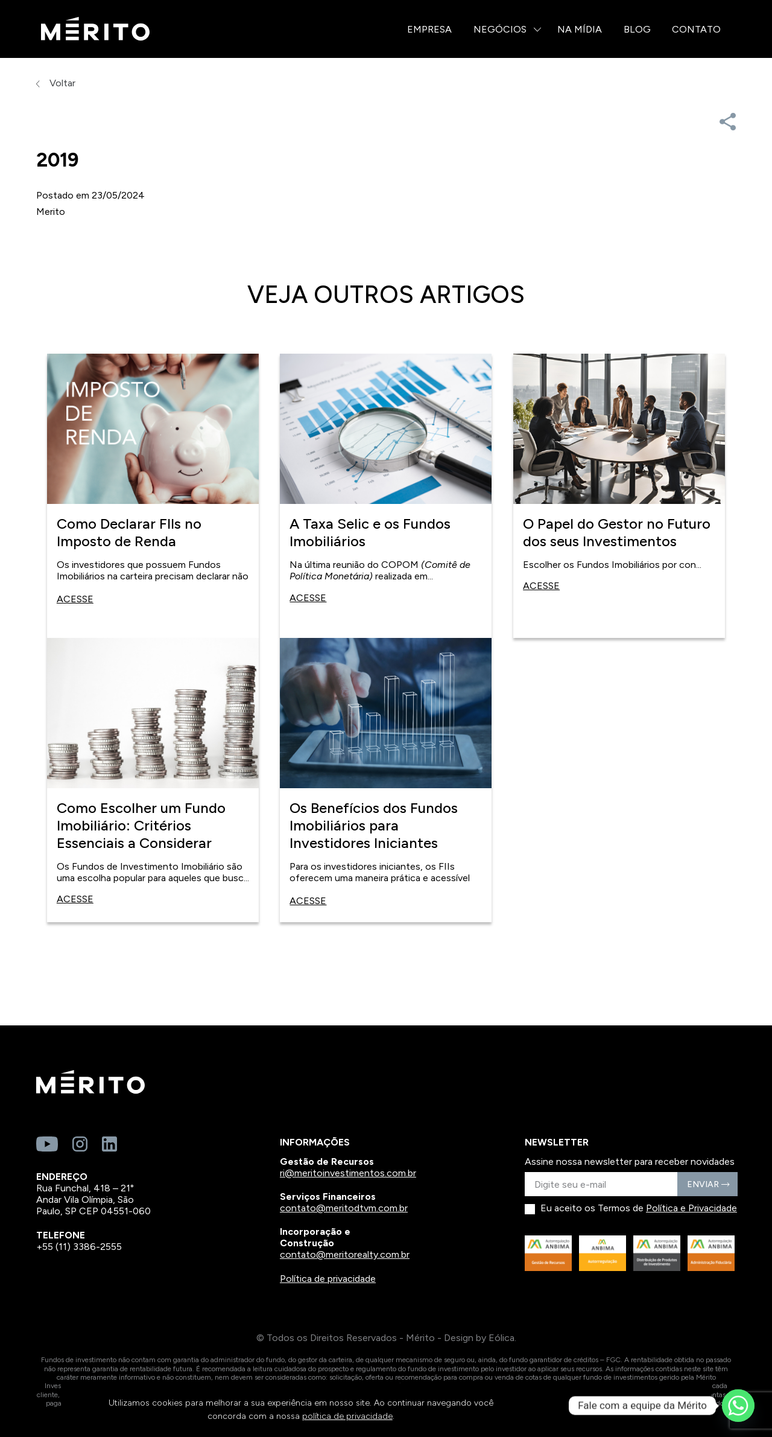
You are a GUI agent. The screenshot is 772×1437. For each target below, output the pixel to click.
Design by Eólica (479, 1337)
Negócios (500, 29)
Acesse (75, 599)
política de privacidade (347, 1416)
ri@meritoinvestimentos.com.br (348, 1173)
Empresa (429, 29)
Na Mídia (579, 29)
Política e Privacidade (691, 1208)
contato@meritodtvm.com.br (344, 1208)
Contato (696, 29)
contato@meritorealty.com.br (345, 1254)
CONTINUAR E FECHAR (623, 1409)
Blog (637, 29)
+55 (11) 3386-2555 (79, 1246)
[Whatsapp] (738, 1405)
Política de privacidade (328, 1278)
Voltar (55, 83)
